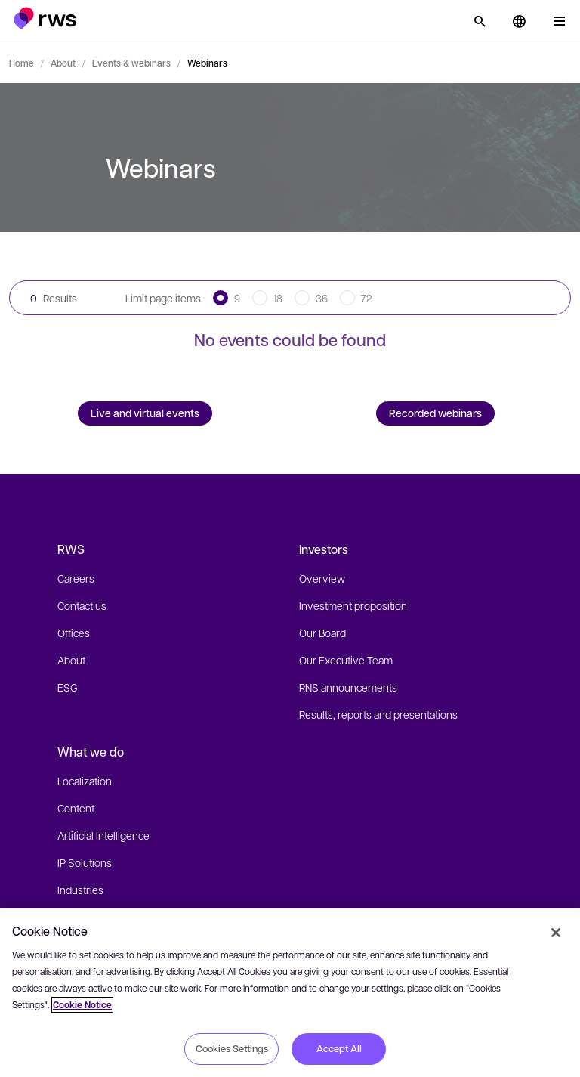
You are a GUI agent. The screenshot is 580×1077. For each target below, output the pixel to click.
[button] (45, 18)
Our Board (322, 632)
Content (75, 808)
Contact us (81, 605)
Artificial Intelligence (103, 835)
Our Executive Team (346, 660)
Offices (73, 632)
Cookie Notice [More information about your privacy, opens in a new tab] (82, 1004)
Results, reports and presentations (378, 714)
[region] (290, 992)
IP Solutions (84, 862)
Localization (84, 781)
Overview (322, 578)
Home (21, 63)
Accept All (339, 1048)
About (63, 63)
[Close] (555, 932)
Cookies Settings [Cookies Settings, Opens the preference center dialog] (232, 1048)
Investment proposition (353, 605)
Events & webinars (131, 63)
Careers (75, 578)
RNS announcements (348, 687)
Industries (80, 889)
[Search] (479, 21)
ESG (67, 687)
